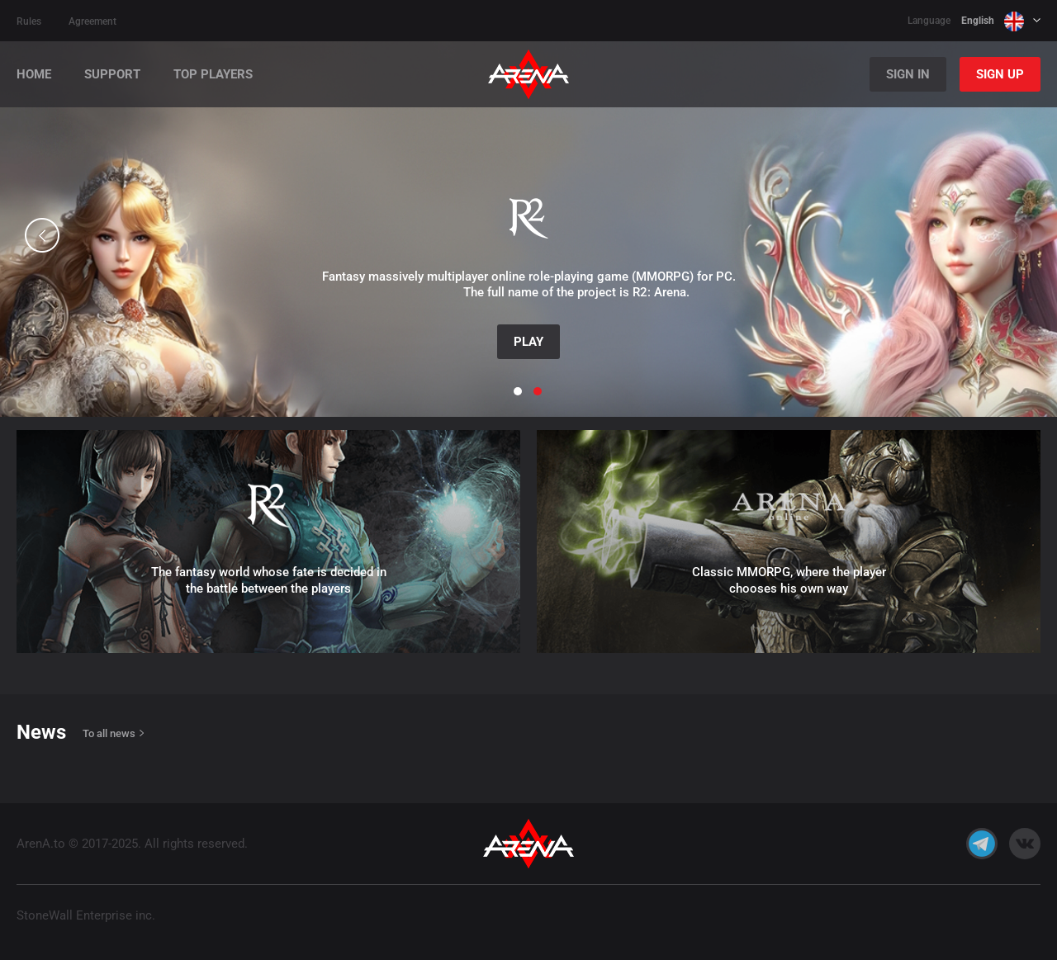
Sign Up (1000, 74)
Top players (213, 75)
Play (528, 341)
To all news (109, 733)
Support (112, 75)
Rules (29, 21)
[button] (42, 235)
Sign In (908, 74)
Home (34, 75)
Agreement (92, 21)
